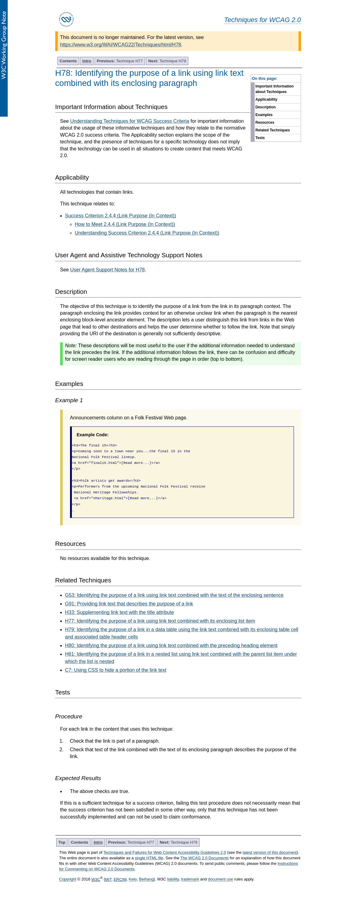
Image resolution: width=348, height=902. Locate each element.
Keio (133, 879)
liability (173, 879)
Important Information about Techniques (275, 89)
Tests (260, 138)
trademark (190, 879)
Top (61, 842)
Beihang (146, 879)
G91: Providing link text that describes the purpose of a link (129, 603)
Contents (68, 61)
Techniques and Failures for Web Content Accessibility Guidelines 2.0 (165, 852)
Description (266, 107)
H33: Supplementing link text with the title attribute (119, 612)
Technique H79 (167, 61)
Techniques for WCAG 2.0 (262, 20)
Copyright (67, 879)
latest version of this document (270, 852)
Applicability (266, 99)
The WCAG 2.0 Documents (204, 858)
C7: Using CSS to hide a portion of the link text (115, 670)
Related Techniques (273, 130)
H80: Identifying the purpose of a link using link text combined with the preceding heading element (171, 645)
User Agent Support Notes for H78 (107, 269)
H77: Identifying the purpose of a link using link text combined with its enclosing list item (160, 621)
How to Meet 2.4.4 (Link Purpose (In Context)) (125, 224)
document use (220, 879)
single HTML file (149, 858)
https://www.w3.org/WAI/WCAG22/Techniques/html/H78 (120, 44)
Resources (265, 122)
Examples (264, 115)
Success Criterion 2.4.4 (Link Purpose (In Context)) (120, 215)
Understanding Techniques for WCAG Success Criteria (129, 121)
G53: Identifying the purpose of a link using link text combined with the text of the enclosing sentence (174, 595)
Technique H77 (120, 61)
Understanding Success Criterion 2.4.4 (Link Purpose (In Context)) (147, 232)
